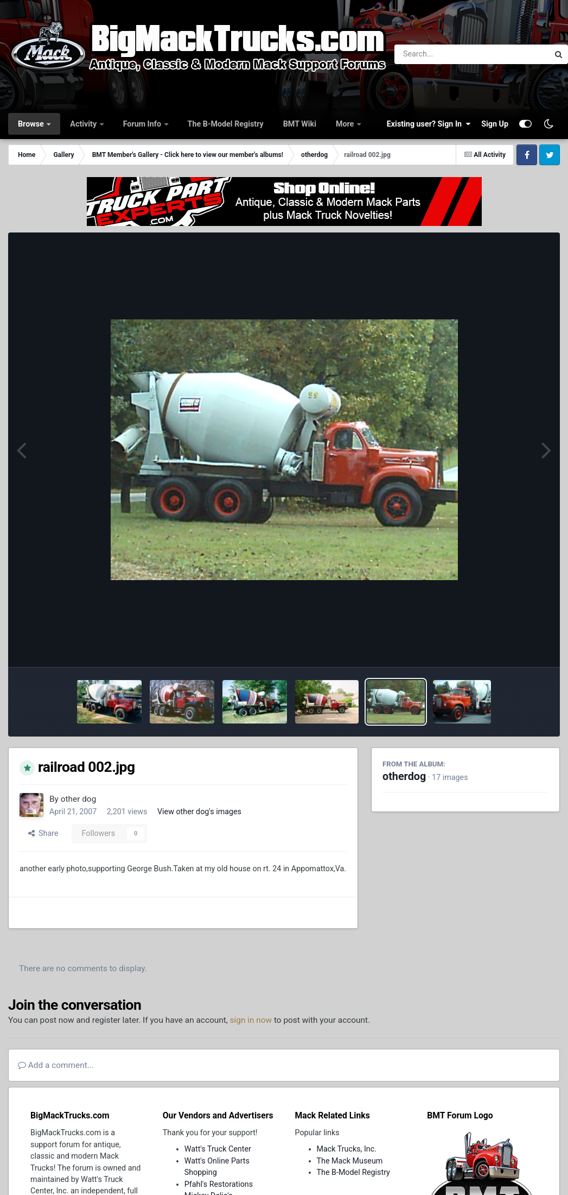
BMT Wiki (299, 124)
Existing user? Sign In (428, 123)
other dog (79, 799)
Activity (84, 124)
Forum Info (143, 124)
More (346, 124)
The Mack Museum (350, 1160)
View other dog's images (199, 811)
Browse (32, 124)
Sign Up (494, 124)
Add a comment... (56, 1065)
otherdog (404, 776)
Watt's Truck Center (217, 1148)
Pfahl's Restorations (218, 1184)
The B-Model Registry (226, 124)
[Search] (441, 54)
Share (43, 833)
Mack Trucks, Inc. (347, 1148)
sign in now (251, 1020)
